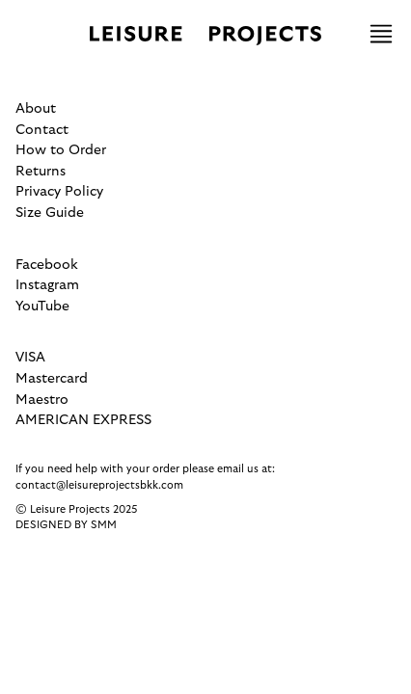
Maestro (41, 399)
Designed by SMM (66, 525)
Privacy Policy (59, 191)
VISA (30, 357)
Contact (41, 129)
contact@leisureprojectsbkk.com (99, 485)
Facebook (46, 264)
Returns (40, 171)
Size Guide (49, 212)
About (35, 108)
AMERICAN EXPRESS (83, 420)
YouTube (42, 306)
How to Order (60, 150)
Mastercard (51, 378)
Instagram (47, 285)
